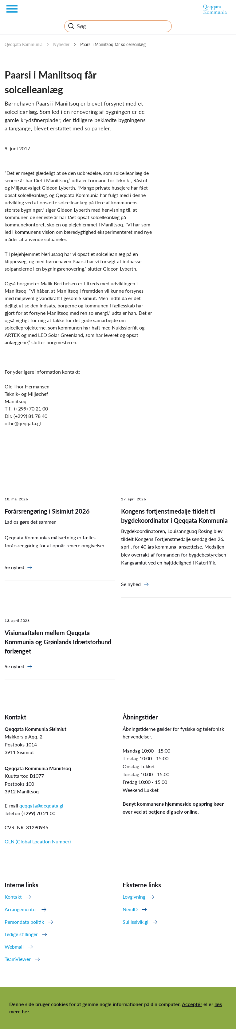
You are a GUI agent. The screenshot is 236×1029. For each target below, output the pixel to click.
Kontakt (13, 897)
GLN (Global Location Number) (38, 841)
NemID (130, 909)
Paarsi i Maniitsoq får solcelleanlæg (113, 44)
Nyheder (61, 44)
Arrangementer (21, 909)
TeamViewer (18, 959)
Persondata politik (24, 922)
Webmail (14, 947)
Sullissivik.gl (135, 922)
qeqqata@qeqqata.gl (41, 805)
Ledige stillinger (21, 934)
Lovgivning (134, 897)
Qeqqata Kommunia (23, 44)
